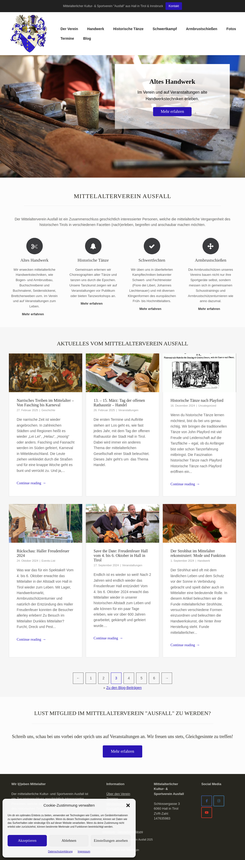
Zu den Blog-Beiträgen (124, 688)
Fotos (231, 29)
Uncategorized (207, 405)
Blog (87, 38)
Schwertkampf (165, 29)
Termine (67, 38)
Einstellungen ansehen (111, 840)
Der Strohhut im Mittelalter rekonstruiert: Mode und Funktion (198, 553)
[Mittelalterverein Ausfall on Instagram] (218, 800)
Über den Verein (118, 794)
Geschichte (48, 410)
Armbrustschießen (201, 29)
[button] (128, 805)
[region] (122, 116)
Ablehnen (69, 840)
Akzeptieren (27, 840)
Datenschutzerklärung (60, 851)
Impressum (84, 851)
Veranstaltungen (128, 410)
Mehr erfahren (34, 314)
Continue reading (31, 483)
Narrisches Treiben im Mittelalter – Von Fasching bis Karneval (45, 402)
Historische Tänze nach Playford (197, 400)
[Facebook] (206, 800)
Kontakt (174, 6)
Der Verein (69, 29)
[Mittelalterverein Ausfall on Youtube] (206, 812)
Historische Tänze (128, 29)
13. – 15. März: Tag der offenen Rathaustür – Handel (119, 402)
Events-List (48, 560)
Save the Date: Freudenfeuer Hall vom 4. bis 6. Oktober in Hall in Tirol (121, 555)
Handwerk (95, 29)
